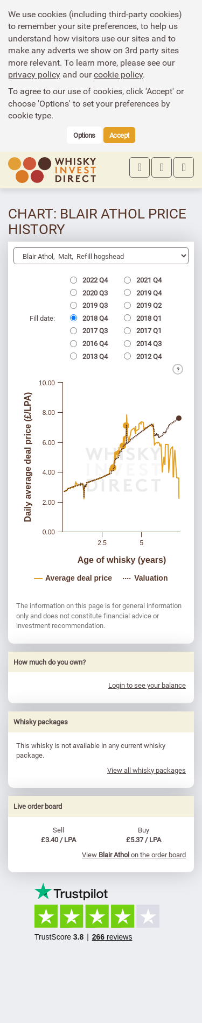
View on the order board (134, 854)
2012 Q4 (143, 356)
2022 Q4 (89, 280)
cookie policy (118, 74)
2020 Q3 (89, 293)
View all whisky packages (146, 770)
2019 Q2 (143, 305)
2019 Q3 (89, 305)
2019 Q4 (143, 293)
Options (84, 135)
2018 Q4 (89, 318)
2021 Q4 (143, 280)
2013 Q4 (89, 356)
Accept (119, 135)
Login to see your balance (147, 685)
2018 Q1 (143, 318)
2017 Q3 (89, 330)
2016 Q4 (89, 343)
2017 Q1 (143, 330)
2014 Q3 (143, 343)
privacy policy (34, 74)
